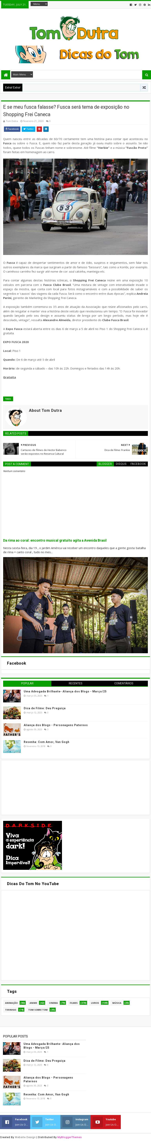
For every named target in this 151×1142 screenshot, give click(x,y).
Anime (33, 1002)
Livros (95, 1002)
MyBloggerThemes (69, 1137)
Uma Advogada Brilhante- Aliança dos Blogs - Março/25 (65, 691)
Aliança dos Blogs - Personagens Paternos (56, 725)
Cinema (53, 1002)
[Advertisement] (32, 787)
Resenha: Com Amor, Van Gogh (46, 742)
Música (116, 1002)
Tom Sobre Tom (38, 1009)
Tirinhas (10, 1009)
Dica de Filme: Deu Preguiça (45, 708)
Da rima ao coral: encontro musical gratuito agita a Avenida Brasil (55, 540)
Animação (11, 1002)
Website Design (25, 1137)
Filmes (74, 1002)
